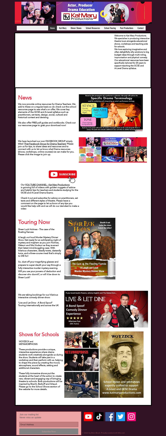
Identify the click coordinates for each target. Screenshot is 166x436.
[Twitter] (120, 416)
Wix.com (121, 433)
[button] (76, 28)
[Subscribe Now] (48, 431)
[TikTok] (99, 416)
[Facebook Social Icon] (109, 416)
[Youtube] (88, 416)
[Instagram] (131, 416)
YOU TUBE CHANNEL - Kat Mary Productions (47, 184)
